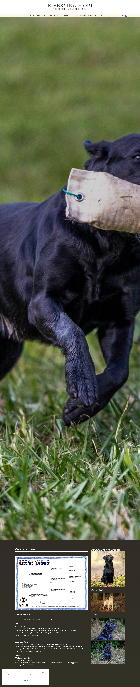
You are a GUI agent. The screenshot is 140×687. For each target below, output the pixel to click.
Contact (102, 15)
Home (32, 15)
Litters (74, 15)
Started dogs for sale (88, 15)
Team (58, 15)
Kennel (65, 15)
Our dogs (50, 15)
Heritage (40, 15)
